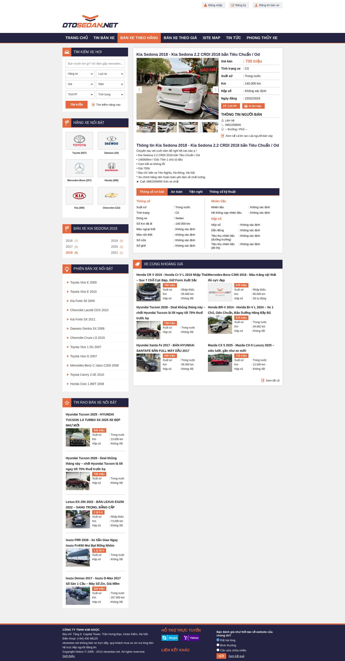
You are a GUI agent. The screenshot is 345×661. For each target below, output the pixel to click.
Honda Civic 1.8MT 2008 (87, 384)
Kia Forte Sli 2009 (82, 301)
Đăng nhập (215, 5)
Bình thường (226, 645)
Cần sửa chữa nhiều (231, 650)
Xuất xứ (96, 434)
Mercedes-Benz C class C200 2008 (94, 365)
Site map (211, 38)
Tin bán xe (104, 38)
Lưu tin (232, 105)
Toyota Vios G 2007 (83, 356)
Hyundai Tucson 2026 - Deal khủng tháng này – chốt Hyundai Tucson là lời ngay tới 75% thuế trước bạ (94, 463)
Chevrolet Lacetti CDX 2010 (89, 310)
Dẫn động (217, 230)
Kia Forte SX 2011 (82, 319)
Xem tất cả (272, 380)
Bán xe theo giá (180, 38)
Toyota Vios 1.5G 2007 (85, 347)
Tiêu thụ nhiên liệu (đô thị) (223, 245)
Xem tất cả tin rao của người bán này (249, 135)
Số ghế (141, 245)
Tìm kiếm (76, 104)
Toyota (76, 153)
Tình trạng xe (230, 68)
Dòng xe (141, 218)
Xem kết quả (236, 656)
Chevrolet (108, 207)
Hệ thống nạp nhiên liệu (226, 212)
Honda (108, 180)
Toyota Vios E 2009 (83, 282)
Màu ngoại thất (145, 229)
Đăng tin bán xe (269, 5)
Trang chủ (76, 38)
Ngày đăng (229, 98)
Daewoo (109, 153)
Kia (76, 207)
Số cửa (141, 240)
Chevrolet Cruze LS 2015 (87, 338)
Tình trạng (142, 212)
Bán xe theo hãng (139, 38)
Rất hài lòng (226, 640)
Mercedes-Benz (76, 180)
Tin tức (233, 38)
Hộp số (96, 443)
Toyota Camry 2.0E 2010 (87, 374)
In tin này (255, 106)
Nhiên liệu (217, 207)
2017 (69, 246)
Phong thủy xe (262, 38)
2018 (69, 252)
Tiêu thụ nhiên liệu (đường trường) (223, 237)
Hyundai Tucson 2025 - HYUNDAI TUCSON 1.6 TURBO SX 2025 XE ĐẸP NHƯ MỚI (93, 420)
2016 (69, 240)
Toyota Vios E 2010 (83, 291)
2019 (114, 240)
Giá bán (226, 61)
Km (94, 439)
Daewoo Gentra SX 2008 (87, 328)
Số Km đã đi (144, 223)
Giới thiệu (68, 656)
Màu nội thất (144, 234)
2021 (114, 252)
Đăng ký (240, 5)
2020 (114, 246)
